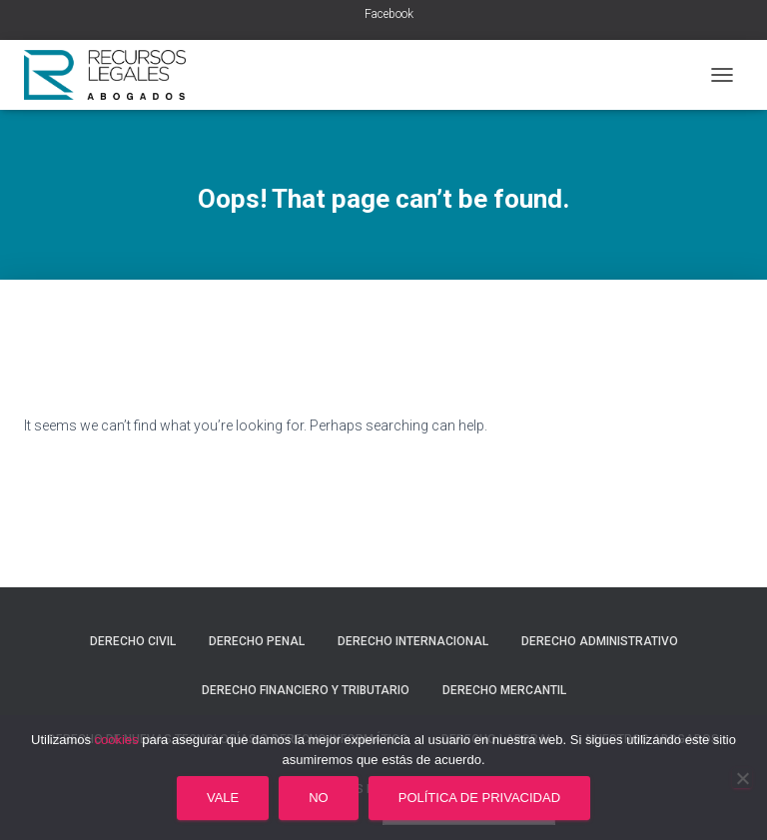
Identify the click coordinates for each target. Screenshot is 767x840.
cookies (117, 739)
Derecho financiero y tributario (305, 690)
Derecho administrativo (599, 641)
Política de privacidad (479, 797)
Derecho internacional (413, 641)
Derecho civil (133, 641)
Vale (223, 797)
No (319, 797)
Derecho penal (257, 641)
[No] (742, 778)
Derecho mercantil (504, 690)
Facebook (389, 14)
